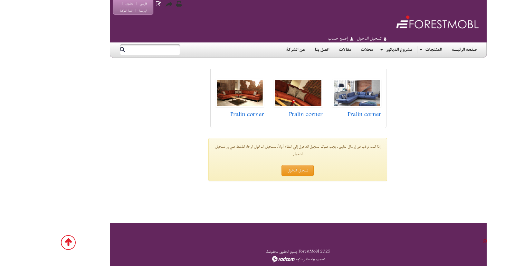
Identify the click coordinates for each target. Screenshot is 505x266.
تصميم (274, 259)
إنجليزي (84, 3)
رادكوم (254, 259)
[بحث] (110, 49)
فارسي (97, 3)
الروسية (97, 11)
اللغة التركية (80, 11)
